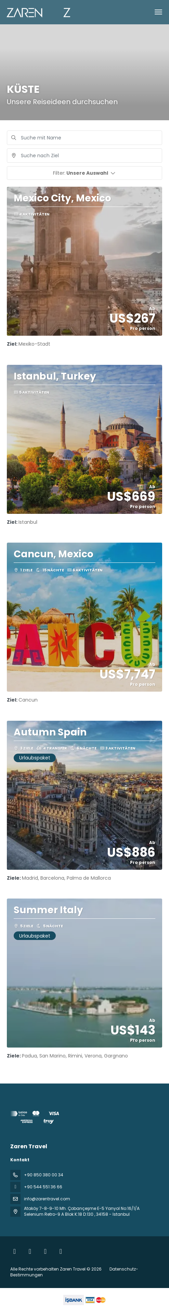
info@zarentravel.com (47, 1199)
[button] (84, 173)
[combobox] (84, 155)
